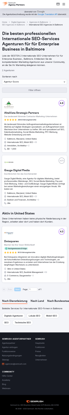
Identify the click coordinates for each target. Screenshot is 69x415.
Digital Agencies (18, 22)
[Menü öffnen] (64, 4)
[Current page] (32, 289)
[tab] (14, 301)
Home (4, 22)
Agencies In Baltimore (38, 22)
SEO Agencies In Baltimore (13, 25)
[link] (58, 4)
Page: (25, 289)
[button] (34, 81)
